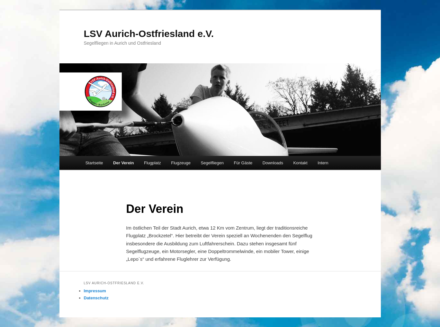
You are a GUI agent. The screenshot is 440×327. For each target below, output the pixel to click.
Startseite (94, 162)
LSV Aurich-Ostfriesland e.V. (149, 33)
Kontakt (300, 162)
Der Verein (123, 162)
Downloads (273, 162)
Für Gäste (243, 162)
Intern (323, 162)
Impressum (95, 290)
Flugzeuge (181, 162)
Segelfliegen (212, 162)
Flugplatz (152, 162)
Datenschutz (96, 297)
